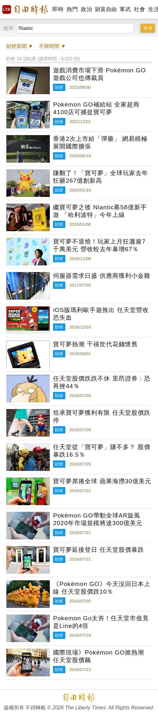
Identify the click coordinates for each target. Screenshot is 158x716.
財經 (59, 87)
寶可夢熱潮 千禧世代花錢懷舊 (95, 344)
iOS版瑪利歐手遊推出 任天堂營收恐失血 (100, 314)
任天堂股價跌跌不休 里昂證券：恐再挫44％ (101, 382)
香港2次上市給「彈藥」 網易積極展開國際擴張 (100, 142)
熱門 (72, 9)
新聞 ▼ (19, 46)
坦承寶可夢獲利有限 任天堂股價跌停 (101, 416)
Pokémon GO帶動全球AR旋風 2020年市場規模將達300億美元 (97, 519)
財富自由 (105, 9)
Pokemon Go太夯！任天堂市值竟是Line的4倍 (101, 622)
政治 (86, 9)
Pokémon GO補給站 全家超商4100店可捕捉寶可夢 (96, 108)
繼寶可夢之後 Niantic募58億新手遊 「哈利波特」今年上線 (100, 211)
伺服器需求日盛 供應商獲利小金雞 (101, 275)
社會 (139, 9)
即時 (57, 9)
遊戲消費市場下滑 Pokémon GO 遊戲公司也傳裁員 (99, 74)
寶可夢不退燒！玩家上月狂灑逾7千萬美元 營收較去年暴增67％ (99, 245)
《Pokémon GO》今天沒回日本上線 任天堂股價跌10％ (101, 588)
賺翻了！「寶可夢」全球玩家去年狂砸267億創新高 (100, 177)
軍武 (125, 9)
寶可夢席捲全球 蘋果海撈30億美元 (102, 481)
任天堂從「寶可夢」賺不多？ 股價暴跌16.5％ (101, 451)
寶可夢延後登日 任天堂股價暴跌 (98, 549)
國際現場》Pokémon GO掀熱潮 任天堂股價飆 (98, 656)
